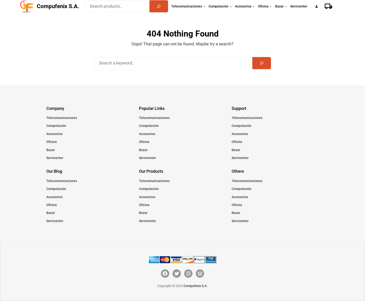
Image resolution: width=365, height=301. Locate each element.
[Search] (158, 6)
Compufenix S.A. (58, 6)
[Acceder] (316, 6)
